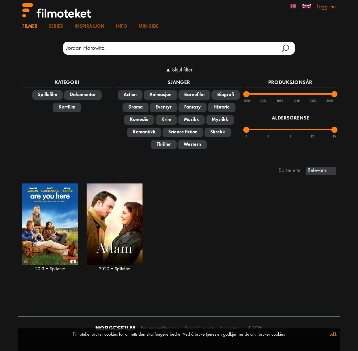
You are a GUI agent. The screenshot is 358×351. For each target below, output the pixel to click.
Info (121, 26)
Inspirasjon (89, 26)
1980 (296, 100)
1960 (279, 100)
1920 (246, 100)
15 (334, 136)
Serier (56, 26)
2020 (329, 100)
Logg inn (326, 7)
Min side (148, 26)
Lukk (333, 334)
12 (312, 136)
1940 (263, 100)
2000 (313, 100)
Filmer (29, 26)
